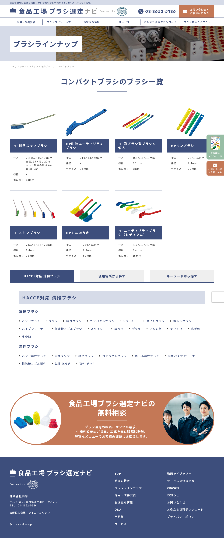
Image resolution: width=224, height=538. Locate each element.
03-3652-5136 (27, 505)
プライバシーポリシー (182, 517)
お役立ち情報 (91, 22)
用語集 (119, 517)
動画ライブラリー (179, 473)
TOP (118, 473)
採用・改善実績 (26, 22)
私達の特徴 (122, 481)
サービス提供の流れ (181, 481)
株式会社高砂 (19, 496)
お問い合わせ (176, 502)
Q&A (118, 509)
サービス (124, 22)
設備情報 (173, 488)
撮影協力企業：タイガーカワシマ (30, 512)
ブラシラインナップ (59, 22)
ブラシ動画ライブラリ (197, 22)
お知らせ (173, 495)
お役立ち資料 (185, 509)
